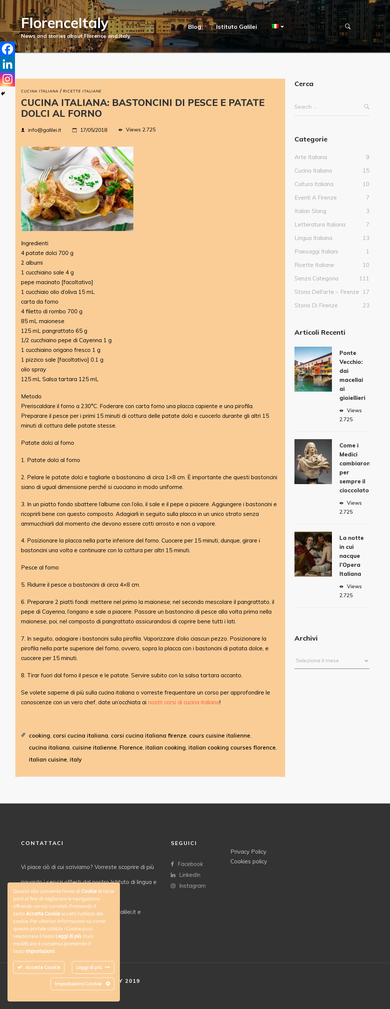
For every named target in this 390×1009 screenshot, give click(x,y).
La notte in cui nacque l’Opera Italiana (351, 563)
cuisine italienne (94, 747)
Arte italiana (310, 164)
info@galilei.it (44, 130)
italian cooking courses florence (232, 747)
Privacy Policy (248, 851)
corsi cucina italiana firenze (149, 735)
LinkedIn (185, 874)
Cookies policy (248, 860)
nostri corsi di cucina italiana (184, 702)
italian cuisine (48, 759)
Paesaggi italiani (316, 258)
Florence (131, 747)
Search (366, 114)
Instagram (188, 885)
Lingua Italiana (313, 245)
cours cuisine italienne (219, 735)
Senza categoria (316, 285)
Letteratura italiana (319, 231)
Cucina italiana (39, 91)
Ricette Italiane (82, 91)
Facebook (187, 863)
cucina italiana (49, 747)
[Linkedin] (7, 64)
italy (76, 759)
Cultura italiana (313, 191)
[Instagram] (7, 79)
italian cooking (165, 747)
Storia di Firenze (316, 312)
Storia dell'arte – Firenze (326, 299)
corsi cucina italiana (80, 735)
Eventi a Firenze (315, 205)
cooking (39, 735)
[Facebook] (7, 49)
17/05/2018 (93, 130)
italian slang (310, 218)
